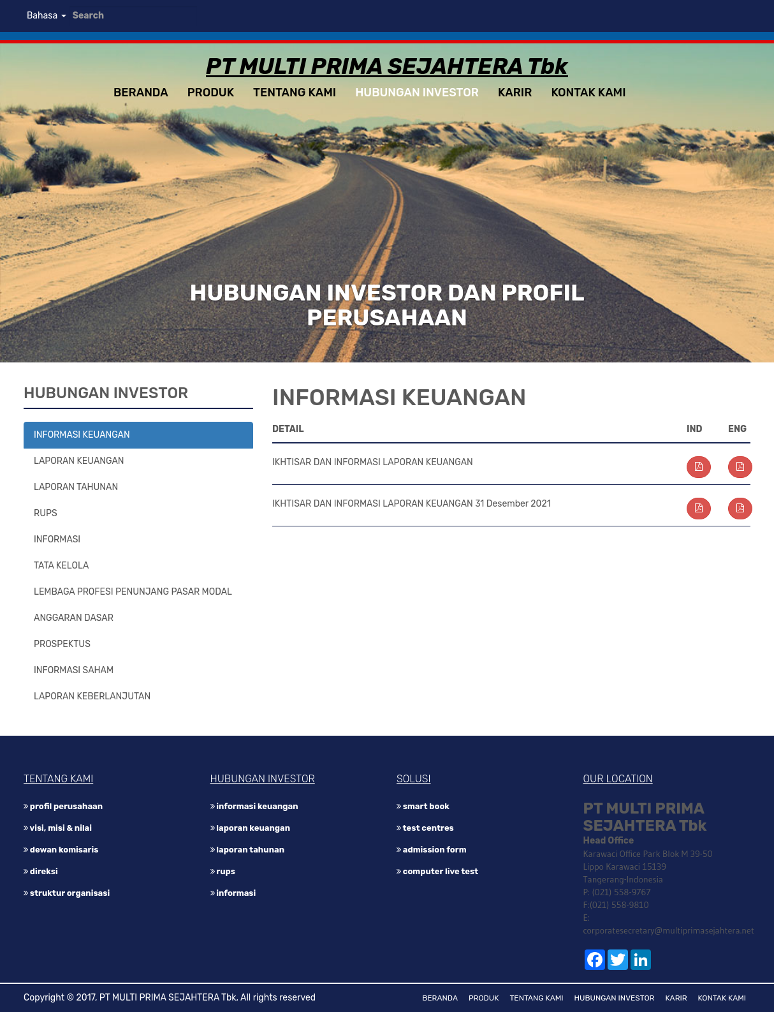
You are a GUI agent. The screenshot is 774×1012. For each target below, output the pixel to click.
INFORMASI (57, 539)
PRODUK (210, 93)
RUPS (45, 513)
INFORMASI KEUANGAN (82, 434)
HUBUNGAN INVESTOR (417, 93)
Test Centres (425, 828)
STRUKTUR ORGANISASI (67, 893)
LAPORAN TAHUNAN (76, 487)
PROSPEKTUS (62, 644)
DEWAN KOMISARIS (61, 849)
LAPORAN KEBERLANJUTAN (92, 696)
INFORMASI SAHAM (73, 670)
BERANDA (140, 93)
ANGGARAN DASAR (73, 618)
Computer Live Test (437, 871)
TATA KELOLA (61, 565)
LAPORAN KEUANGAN (79, 461)
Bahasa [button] (46, 15)
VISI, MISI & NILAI (58, 828)
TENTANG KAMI (294, 93)
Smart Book (423, 806)
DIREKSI (41, 871)
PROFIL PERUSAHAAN (63, 806)
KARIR (515, 93)
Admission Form (432, 849)
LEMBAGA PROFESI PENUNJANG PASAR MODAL (133, 591)
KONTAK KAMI (588, 93)
